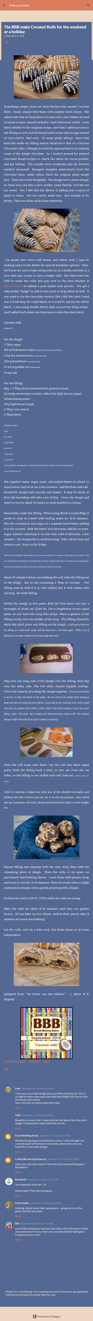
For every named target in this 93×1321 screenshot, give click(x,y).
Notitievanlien (13, 286)
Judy (18, 1114)
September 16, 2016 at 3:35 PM (37, 1115)
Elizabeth (20, 1179)
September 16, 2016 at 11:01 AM (37, 1088)
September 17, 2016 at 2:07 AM (54, 1135)
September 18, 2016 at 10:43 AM (37, 1223)
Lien (17, 1088)
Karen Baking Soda (26, 1135)
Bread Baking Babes (15, 1061)
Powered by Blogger (46, 1316)
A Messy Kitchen (19, 5)
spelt (46, 1061)
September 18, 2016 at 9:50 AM (46, 1203)
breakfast (34, 1061)
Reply (18, 1108)
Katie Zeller (22, 1202)
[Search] (88, 5)
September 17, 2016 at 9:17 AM (62, 1159)
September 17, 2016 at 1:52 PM (43, 1179)
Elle (17, 1223)
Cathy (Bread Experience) (30, 1158)
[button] (6, 42)
